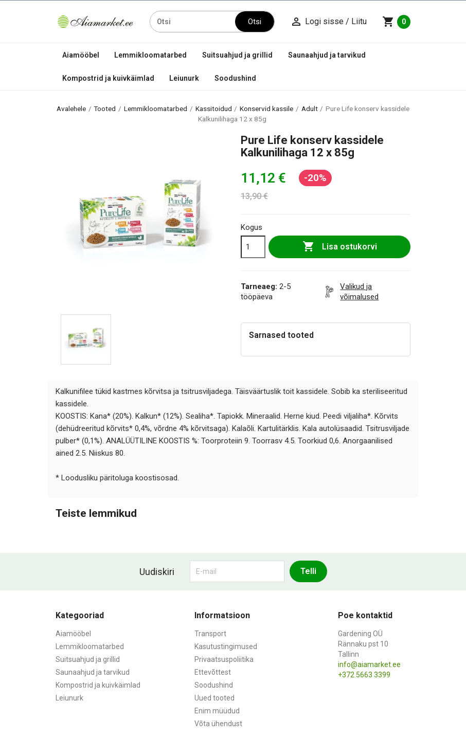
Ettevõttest (212, 672)
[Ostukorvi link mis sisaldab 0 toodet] (396, 21)
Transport (210, 634)
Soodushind (235, 78)
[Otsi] (193, 21)
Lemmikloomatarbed (150, 55)
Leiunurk (184, 78)
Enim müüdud (217, 711)
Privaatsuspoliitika (224, 659)
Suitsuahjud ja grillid (237, 55)
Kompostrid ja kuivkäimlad (108, 78)
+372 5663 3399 (364, 675)
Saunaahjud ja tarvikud (327, 55)
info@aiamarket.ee (369, 664)
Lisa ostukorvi (339, 247)
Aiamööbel (80, 55)
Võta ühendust (218, 724)
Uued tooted (214, 698)
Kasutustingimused (225, 646)
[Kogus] (253, 247)
